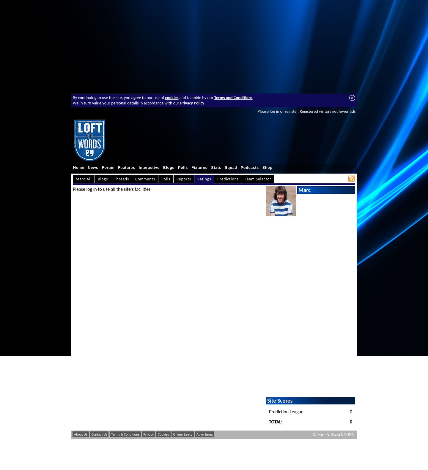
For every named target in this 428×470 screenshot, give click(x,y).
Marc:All (84, 179)
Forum (108, 168)
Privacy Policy (192, 103)
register (291, 111)
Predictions (227, 179)
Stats (216, 168)
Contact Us (99, 434)
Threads (121, 179)
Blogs (168, 168)
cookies (172, 97)
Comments (145, 179)
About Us (80, 434)
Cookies (163, 434)
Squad (231, 168)
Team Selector (258, 179)
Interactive (149, 168)
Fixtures (199, 168)
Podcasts (250, 168)
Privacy (149, 434)
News (93, 168)
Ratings (204, 179)
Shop (267, 168)
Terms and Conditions (233, 97)
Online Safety (182, 434)
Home (78, 168)
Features (126, 168)
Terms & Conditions (125, 434)
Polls (183, 168)
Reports (184, 179)
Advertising (204, 434)
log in (274, 111)
